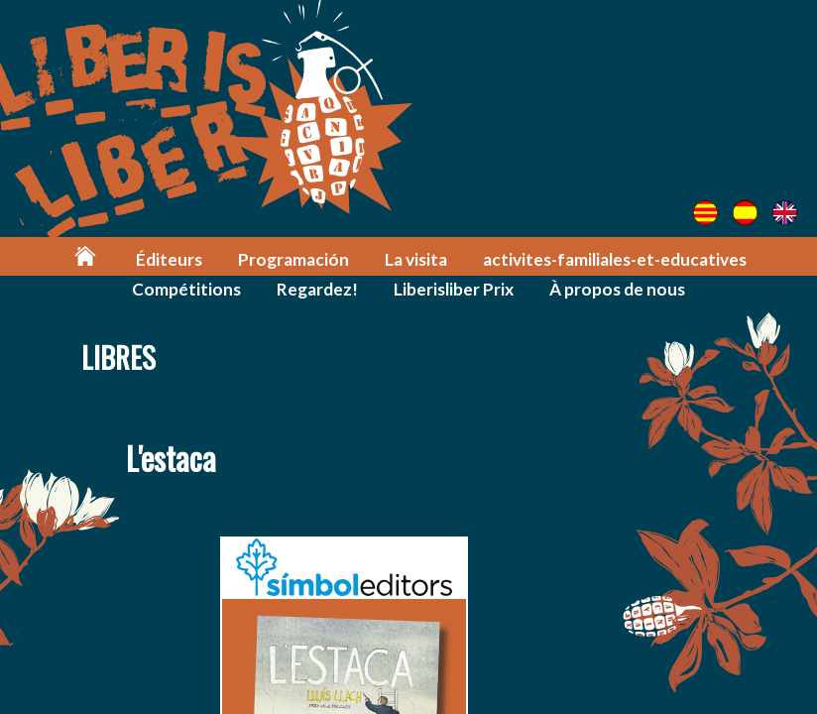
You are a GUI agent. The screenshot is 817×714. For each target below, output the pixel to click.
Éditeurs (169, 259)
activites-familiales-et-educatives (615, 259)
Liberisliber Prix (454, 289)
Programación (293, 259)
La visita (416, 259)
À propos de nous (617, 289)
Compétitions (186, 289)
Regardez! (317, 289)
